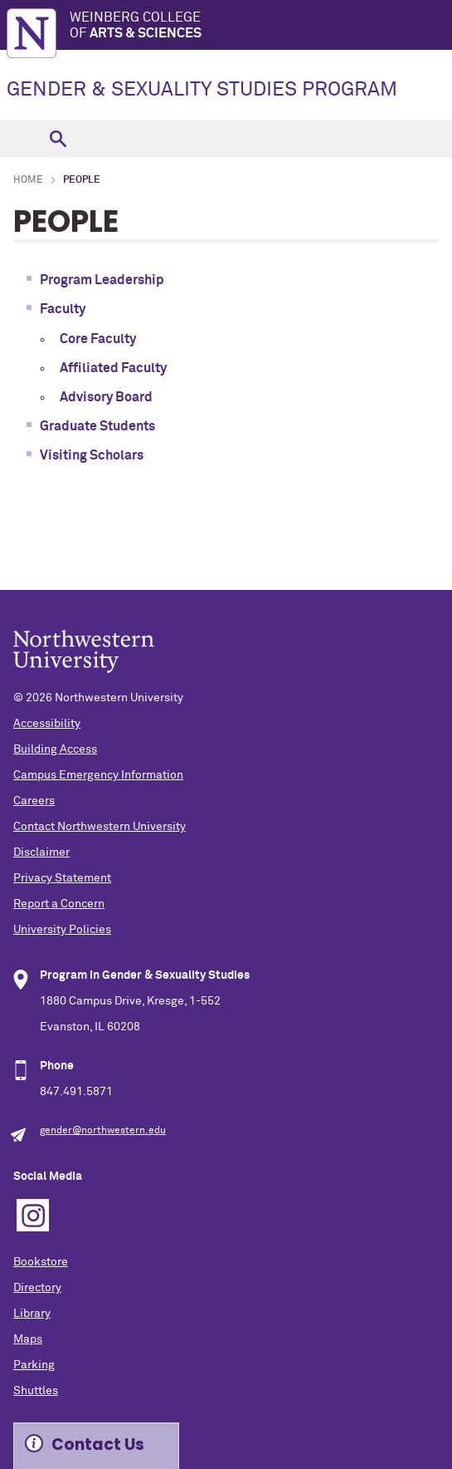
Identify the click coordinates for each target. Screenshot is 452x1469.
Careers (34, 801)
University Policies (62, 930)
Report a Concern (58, 904)
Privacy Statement (62, 878)
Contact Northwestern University (99, 827)
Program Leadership (102, 280)
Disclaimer (41, 852)
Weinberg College (261, 26)
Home (28, 180)
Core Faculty (98, 339)
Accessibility (46, 724)
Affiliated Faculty (113, 368)
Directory (37, 1288)
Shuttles (35, 1391)
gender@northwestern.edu (103, 1131)
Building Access (55, 749)
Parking (34, 1365)
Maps (27, 1339)
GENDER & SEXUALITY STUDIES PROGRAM (202, 90)
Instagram (33, 1215)
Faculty (62, 309)
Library (32, 1313)
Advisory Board (106, 397)
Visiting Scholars (93, 455)
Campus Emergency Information (98, 775)
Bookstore (40, 1262)
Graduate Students (97, 426)
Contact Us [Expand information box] (97, 1444)
